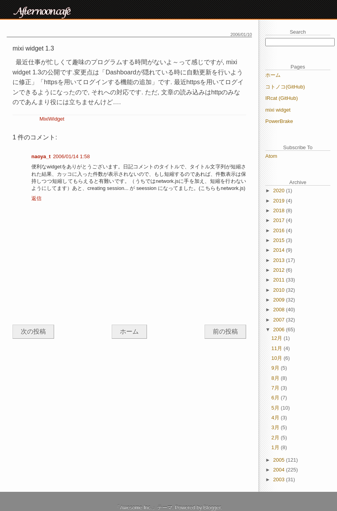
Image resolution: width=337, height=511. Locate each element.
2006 (279, 329)
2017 (279, 220)
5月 (276, 408)
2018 (279, 210)
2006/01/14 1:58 (71, 156)
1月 (276, 447)
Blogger (212, 507)
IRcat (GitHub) (281, 98)
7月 (276, 388)
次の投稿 (33, 331)
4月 (276, 418)
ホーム (129, 331)
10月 (278, 358)
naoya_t (41, 156)
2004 (279, 470)
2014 (279, 250)
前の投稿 (225, 331)
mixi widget (277, 110)
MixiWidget (52, 119)
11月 (278, 348)
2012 (279, 270)
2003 (279, 479)
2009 (279, 300)
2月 (276, 438)
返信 (36, 198)
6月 (276, 398)
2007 (279, 320)
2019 (279, 201)
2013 (279, 260)
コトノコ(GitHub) (285, 87)
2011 (279, 280)
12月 (278, 338)
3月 (276, 427)
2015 (279, 240)
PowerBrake (279, 121)
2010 (279, 290)
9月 (276, 368)
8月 (276, 378)
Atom (271, 156)
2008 (279, 309)
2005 (279, 460)
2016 (279, 230)
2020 (279, 190)
